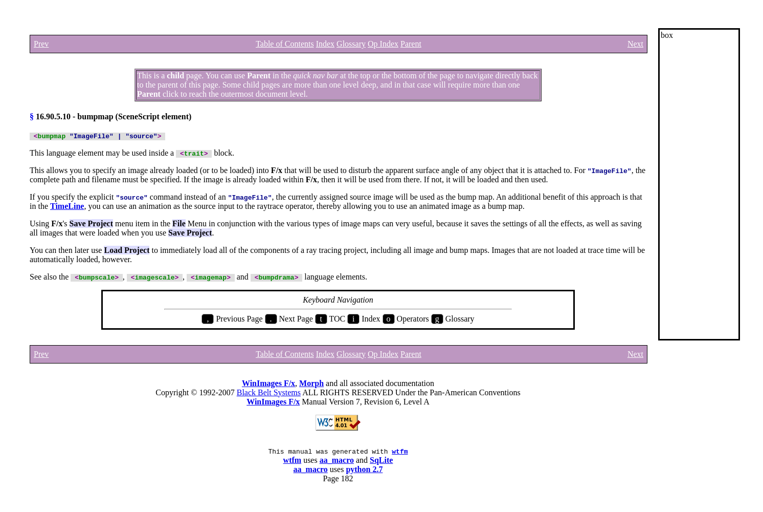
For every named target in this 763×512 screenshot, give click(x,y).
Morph (311, 384)
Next (635, 43)
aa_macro (337, 463)
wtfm (400, 454)
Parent (410, 43)
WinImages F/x (268, 384)
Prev (41, 43)
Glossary (351, 43)
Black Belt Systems (269, 394)
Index (325, 43)
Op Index (383, 43)
